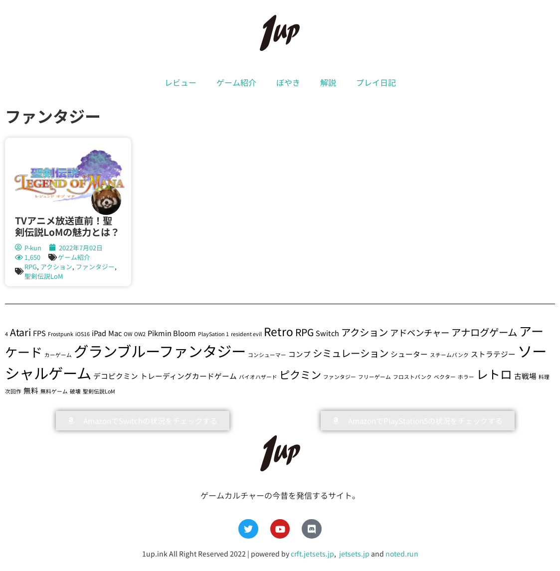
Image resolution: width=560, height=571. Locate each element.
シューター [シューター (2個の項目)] (409, 354)
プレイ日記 (376, 82)
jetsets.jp (354, 554)
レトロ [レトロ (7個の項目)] (494, 373)
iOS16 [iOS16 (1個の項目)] (82, 334)
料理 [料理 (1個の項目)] (544, 377)
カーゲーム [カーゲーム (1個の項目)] (58, 355)
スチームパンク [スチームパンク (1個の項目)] (449, 355)
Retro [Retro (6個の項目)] (278, 331)
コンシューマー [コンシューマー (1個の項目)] (267, 355)
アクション (56, 266)
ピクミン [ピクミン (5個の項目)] (300, 374)
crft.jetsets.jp (312, 554)
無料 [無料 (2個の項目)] (30, 390)
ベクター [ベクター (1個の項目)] (445, 377)
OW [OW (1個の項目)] (128, 334)
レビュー (180, 82)
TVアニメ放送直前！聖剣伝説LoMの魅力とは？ (67, 226)
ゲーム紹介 (236, 82)
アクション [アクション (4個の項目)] (364, 332)
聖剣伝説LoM (43, 276)
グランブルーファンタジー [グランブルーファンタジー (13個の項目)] (160, 350)
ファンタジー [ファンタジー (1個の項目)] (339, 377)
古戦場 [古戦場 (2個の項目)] (525, 376)
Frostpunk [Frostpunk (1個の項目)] (60, 334)
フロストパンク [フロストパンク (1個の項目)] (412, 377)
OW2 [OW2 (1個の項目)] (140, 334)
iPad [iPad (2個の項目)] (99, 333)
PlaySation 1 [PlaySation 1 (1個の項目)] (213, 334)
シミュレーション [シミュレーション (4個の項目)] (350, 353)
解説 (328, 82)
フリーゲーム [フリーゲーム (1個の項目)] (374, 377)
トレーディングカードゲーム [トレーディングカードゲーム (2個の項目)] (188, 376)
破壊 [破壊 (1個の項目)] (75, 391)
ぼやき (288, 82)
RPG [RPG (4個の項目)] (304, 332)
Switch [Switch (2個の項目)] (327, 333)
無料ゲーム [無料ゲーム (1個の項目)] (54, 391)
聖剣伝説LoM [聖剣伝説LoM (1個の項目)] (99, 391)
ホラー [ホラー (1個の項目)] (466, 377)
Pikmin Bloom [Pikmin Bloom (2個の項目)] (172, 333)
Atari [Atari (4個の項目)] (20, 332)
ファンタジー (95, 266)
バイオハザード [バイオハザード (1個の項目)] (258, 377)
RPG (30, 266)
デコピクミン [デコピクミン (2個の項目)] (115, 376)
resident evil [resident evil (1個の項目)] (246, 334)
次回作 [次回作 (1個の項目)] (13, 391)
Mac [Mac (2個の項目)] (115, 333)
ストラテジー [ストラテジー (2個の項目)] (493, 354)
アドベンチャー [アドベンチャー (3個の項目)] (419, 332)
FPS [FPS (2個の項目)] (39, 333)
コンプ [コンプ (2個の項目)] (299, 354)
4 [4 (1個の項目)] (6, 334)
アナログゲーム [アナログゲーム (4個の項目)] (484, 332)
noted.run (401, 554)
